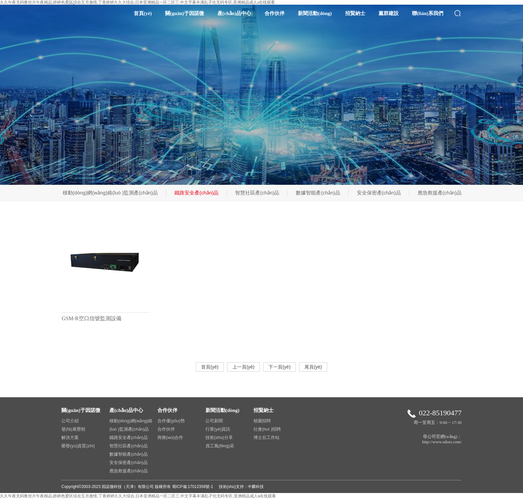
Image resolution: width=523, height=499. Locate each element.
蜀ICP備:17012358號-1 (192, 486)
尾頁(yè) (313, 367)
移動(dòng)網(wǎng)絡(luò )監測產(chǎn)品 (110, 192)
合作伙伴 (275, 13)
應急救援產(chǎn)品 (440, 192)
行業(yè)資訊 (217, 429)
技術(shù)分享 (219, 437)
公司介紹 (70, 420)
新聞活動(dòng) (315, 13)
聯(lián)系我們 (427, 13)
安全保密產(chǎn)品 (379, 192)
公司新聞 (214, 420)
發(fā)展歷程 (73, 429)
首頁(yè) (143, 13)
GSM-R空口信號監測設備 (91, 318)
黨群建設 (389, 13)
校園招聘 (262, 420)
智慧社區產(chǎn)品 (257, 192)
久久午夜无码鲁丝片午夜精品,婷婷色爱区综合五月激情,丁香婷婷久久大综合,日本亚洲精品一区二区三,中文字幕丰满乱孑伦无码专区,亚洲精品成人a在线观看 (138, 496)
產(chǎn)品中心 (234, 13)
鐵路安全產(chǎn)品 (196, 192)
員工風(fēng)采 (219, 445)
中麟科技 (256, 486)
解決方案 (70, 437)
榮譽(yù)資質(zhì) (78, 445)
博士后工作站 (266, 437)
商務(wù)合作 (170, 437)
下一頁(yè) (280, 367)
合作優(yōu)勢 (171, 420)
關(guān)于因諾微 (184, 13)
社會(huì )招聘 (267, 429)
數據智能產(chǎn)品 (318, 192)
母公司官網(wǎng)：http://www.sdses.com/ (442, 439)
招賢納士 (355, 13)
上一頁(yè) (243, 367)
